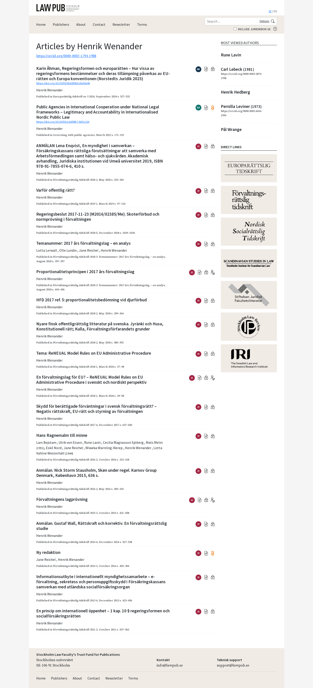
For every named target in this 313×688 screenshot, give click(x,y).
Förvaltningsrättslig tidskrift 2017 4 (75, 425)
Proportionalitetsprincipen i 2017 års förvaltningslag (85, 271)
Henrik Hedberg (235, 92)
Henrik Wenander (49, 90)
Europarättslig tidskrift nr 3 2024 (73, 96)
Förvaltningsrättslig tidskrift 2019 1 (75, 204)
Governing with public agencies (74, 135)
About (81, 24)
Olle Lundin (68, 250)
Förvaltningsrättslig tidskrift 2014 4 (75, 542)
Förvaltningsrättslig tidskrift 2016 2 (75, 489)
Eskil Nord (54, 448)
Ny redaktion (48, 552)
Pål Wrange (231, 129)
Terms (142, 24)
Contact (99, 24)
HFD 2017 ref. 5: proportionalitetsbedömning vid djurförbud (91, 299)
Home (41, 24)
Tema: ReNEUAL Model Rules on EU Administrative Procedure (93, 353)
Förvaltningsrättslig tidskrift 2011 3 (75, 629)
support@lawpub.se (233, 665)
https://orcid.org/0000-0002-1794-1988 (66, 56)
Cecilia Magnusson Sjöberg (123, 442)
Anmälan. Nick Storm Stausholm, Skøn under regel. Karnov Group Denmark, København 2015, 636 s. (96, 472)
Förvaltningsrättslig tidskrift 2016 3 (75, 459)
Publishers (61, 24)
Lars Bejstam (46, 442)
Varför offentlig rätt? (55, 190)
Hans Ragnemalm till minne (61, 435)
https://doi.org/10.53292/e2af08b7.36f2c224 (62, 122)
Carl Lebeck (237, 69)
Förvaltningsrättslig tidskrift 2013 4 (75, 600)
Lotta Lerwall (47, 250)
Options (264, 21)
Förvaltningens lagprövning (62, 499)
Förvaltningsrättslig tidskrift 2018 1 (75, 367)
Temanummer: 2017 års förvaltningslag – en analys (83, 243)
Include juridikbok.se (252, 29)
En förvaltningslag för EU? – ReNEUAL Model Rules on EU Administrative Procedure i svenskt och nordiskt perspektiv (91, 379)
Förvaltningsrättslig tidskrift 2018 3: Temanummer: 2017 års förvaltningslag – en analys (109, 257)
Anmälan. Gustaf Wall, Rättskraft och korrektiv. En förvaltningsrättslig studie (101, 526)
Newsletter (121, 24)
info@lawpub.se (170, 665)
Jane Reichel (89, 250)
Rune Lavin (92, 442)
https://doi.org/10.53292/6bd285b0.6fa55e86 (63, 83)
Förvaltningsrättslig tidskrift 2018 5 (75, 233)
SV (270, 11)
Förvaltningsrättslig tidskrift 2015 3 (75, 513)
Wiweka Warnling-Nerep (104, 448)
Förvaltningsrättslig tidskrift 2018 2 (75, 313)
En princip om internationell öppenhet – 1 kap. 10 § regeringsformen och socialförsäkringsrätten (103, 613)
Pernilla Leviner (241, 106)
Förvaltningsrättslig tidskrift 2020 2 (75, 180)
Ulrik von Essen (71, 442)
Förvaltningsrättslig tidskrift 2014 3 (75, 566)
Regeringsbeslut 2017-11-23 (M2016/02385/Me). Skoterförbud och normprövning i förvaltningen (97, 216)
